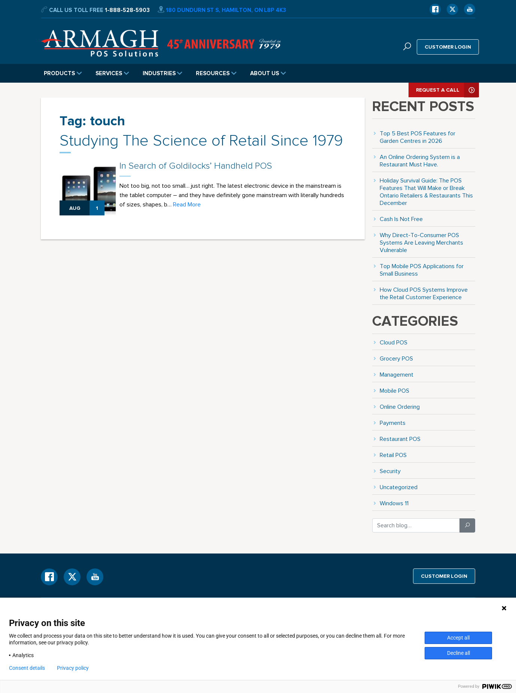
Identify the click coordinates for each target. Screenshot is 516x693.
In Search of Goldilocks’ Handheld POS (195, 166)
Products (63, 73)
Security (390, 471)
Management (396, 374)
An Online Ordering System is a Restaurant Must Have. (420, 161)
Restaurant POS (400, 439)
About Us (268, 73)
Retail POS (393, 455)
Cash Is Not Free (401, 219)
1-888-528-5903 (127, 10)
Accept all (458, 638)
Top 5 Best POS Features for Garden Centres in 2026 (417, 137)
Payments (393, 423)
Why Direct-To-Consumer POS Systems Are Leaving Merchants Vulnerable (421, 242)
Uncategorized (399, 487)
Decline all (458, 653)
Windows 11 (394, 503)
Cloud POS (393, 342)
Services (112, 73)
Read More (187, 204)
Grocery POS (396, 358)
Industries (163, 73)
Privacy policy (73, 668)
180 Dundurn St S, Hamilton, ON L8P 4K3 (222, 10)
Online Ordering (400, 407)
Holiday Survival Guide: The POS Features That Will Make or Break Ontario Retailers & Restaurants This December (426, 191)
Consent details (27, 668)
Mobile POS (394, 390)
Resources (216, 73)
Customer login (448, 47)
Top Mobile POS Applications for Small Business (422, 270)
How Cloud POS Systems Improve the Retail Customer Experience (424, 293)
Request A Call (447, 90)
